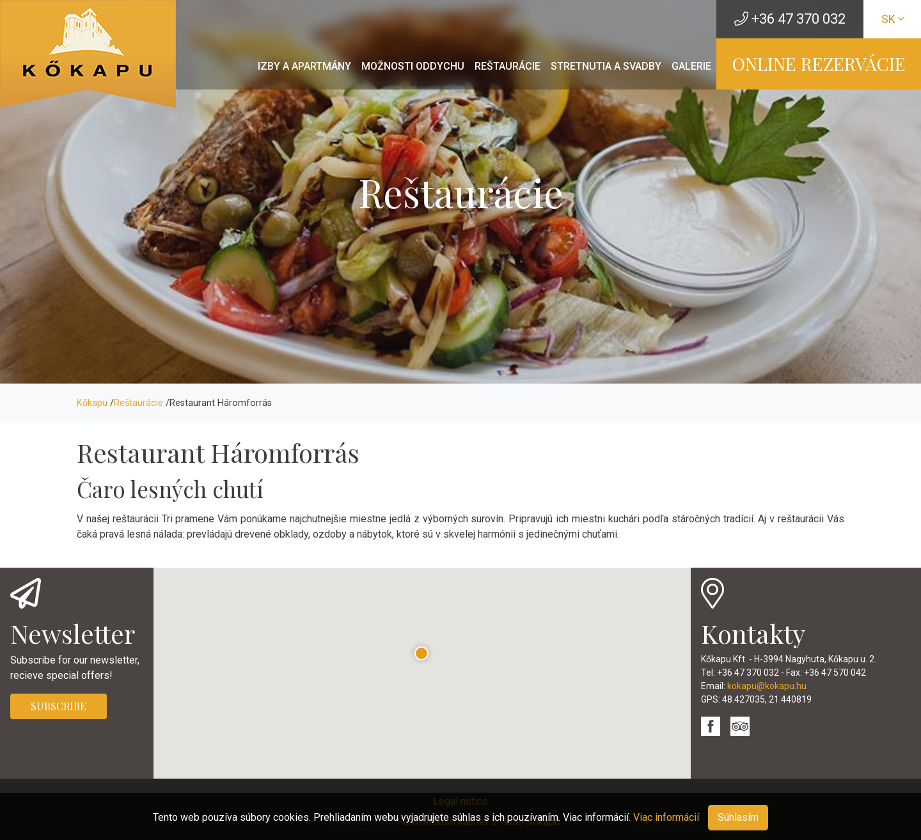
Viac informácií (666, 817)
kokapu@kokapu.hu (767, 686)
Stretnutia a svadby (606, 66)
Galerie (691, 66)
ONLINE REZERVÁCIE (819, 63)
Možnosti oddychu (412, 66)
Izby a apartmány (304, 66)
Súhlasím (738, 817)
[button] (421, 653)
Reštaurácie (507, 66)
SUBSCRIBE (58, 706)
